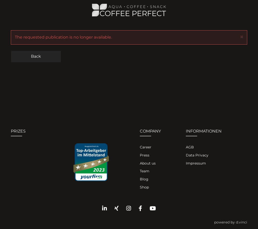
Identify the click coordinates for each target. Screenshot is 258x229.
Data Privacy (197, 155)
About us (148, 163)
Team (144, 171)
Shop (144, 187)
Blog (144, 179)
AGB (190, 147)
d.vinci (241, 222)
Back (36, 56)
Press (144, 155)
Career (145, 147)
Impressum (196, 163)
